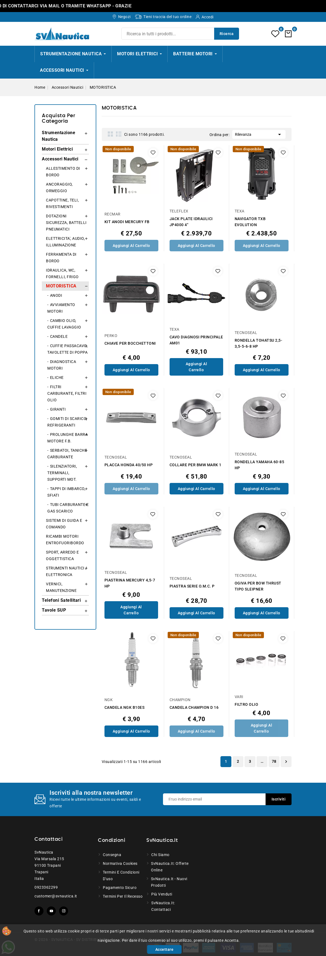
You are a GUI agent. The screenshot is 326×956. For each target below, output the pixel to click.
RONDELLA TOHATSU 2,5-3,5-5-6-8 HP (259, 343)
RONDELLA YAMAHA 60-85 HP (259, 465)
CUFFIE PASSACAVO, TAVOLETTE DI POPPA (67, 349)
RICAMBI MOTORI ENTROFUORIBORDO (65, 539)
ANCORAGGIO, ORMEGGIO (59, 187)
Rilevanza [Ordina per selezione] (259, 134)
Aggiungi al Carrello (131, 245)
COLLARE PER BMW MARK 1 (196, 465)
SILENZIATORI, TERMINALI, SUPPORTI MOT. (62, 473)
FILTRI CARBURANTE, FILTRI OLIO (66, 393)
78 (274, 761)
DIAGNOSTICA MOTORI (61, 364)
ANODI (56, 295)
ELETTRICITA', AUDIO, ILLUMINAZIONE (65, 241)
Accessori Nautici (60, 159)
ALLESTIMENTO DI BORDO (63, 171)
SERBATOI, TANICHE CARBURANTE (67, 453)
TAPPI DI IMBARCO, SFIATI (66, 491)
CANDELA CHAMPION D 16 (194, 707)
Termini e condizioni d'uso (121, 875)
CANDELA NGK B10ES (124, 707)
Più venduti (161, 894)
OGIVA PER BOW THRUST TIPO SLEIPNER (258, 586)
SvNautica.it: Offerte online (170, 866)
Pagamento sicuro (119, 887)
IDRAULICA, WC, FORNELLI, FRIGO (62, 273)
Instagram (63, 910)
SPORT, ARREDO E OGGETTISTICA (62, 555)
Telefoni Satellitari (61, 600)
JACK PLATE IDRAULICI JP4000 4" (191, 222)
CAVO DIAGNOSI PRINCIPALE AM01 (196, 340)
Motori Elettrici (57, 149)
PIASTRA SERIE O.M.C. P (192, 586)
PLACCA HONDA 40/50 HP (128, 465)
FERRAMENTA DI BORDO (61, 257)
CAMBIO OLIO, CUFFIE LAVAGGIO (64, 323)
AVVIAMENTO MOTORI (61, 308)
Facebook (38, 910)
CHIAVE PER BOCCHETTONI (130, 343)
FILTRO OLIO (246, 704)
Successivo (286, 761)
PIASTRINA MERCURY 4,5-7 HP (129, 583)
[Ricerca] (180, 34)
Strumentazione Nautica (58, 136)
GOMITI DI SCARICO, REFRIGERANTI (67, 421)
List (118, 134)
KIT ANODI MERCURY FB (127, 222)
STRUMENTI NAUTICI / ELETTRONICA (66, 571)
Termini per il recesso (122, 896)
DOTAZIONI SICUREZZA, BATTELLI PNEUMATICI (66, 222)
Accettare (164, 949)
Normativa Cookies (120, 863)
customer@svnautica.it (55, 896)
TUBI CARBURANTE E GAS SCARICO (68, 507)
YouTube (51, 910)
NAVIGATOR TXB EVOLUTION (250, 222)
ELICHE (57, 377)
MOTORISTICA (61, 286)
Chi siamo (160, 855)
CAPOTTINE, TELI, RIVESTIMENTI (62, 203)
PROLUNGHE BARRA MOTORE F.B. (67, 437)
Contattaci (48, 839)
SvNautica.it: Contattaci (163, 906)
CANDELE (59, 336)
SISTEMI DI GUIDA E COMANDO (64, 523)
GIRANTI (58, 409)
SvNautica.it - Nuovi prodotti (169, 882)
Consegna (112, 855)
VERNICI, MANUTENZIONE (61, 587)
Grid (110, 134)
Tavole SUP (54, 610)
